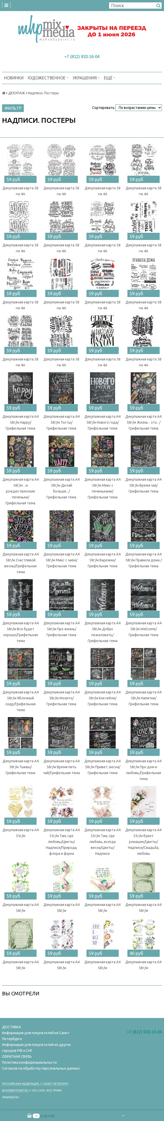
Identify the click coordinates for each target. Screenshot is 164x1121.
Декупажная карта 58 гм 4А (20, 191)
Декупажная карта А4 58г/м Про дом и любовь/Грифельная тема (143, 770)
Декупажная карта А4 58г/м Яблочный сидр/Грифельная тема (21, 701)
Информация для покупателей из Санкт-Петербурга (36, 1036)
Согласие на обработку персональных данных (41, 1068)
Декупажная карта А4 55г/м (21, 833)
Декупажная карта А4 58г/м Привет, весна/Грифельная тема (102, 767)
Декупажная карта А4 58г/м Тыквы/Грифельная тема (21, 767)
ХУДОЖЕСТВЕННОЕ (48, 77)
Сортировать (103, 108)
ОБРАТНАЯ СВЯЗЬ (17, 1056)
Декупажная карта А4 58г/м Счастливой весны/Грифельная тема (21, 563)
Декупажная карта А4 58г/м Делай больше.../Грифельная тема (61, 488)
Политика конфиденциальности (29, 1062)
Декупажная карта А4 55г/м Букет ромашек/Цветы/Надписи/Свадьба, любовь (143, 842)
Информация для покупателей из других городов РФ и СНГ (36, 1048)
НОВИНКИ (14, 78)
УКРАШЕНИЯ (86, 77)
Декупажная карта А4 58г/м (21, 908)
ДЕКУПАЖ (16, 93)
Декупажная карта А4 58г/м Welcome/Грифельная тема (143, 629)
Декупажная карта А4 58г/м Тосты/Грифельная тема (61, 422)
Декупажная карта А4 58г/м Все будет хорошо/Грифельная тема (21, 632)
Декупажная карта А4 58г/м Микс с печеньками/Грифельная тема (102, 488)
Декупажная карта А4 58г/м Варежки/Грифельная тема (102, 560)
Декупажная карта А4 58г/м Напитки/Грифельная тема (143, 698)
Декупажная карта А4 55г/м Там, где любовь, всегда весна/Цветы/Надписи (102, 842)
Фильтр (12, 108)
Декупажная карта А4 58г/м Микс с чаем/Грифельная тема (61, 560)
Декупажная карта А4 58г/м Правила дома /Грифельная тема (143, 560)
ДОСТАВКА (11, 1027)
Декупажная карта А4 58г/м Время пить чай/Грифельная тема (61, 767)
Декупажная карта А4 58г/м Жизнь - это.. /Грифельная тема (143, 422)
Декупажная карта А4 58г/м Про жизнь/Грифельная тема (61, 629)
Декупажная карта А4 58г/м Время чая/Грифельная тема (143, 485)
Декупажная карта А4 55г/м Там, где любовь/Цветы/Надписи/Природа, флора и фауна (61, 842)
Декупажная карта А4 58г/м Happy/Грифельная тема (21, 422)
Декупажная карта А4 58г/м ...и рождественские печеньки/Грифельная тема (21, 491)
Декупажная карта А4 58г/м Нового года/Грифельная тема (102, 422)
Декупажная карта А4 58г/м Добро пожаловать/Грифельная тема (102, 632)
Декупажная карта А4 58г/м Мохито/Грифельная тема (61, 698)
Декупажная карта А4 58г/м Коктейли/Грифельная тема (102, 698)
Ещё (109, 77)
